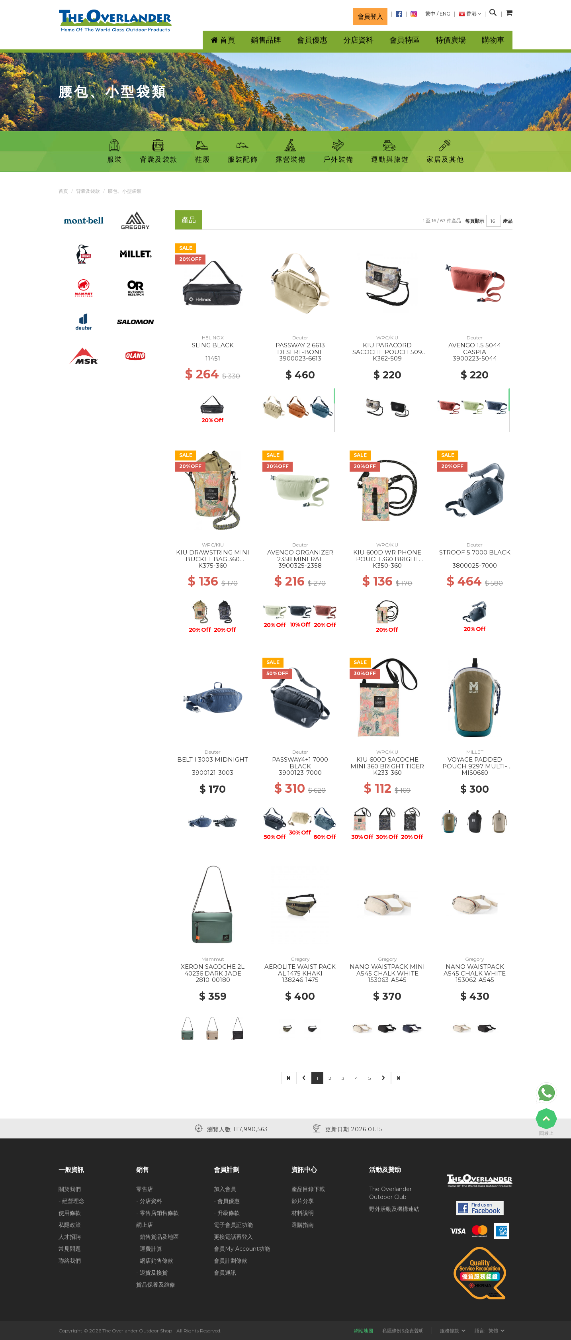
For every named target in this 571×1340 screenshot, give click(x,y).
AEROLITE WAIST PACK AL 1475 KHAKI (300, 970)
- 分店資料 (149, 1201)
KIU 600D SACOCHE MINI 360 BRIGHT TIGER (387, 763)
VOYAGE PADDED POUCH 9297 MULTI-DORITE (474, 766)
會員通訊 (225, 1272)
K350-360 (387, 565)
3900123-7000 (300, 772)
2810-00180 (213, 979)
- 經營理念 (71, 1201)
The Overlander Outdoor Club (390, 1193)
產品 (507, 221)
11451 (212, 358)
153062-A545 (475, 979)
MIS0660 (474, 772)
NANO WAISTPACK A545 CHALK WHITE (475, 970)
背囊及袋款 (88, 191)
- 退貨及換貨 (152, 1272)
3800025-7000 (474, 565)
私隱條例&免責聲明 (403, 1331)
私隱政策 (70, 1224)
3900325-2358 (300, 565)
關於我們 (70, 1189)
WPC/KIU (387, 338)
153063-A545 (387, 979)
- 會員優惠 (227, 1201)
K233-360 (387, 772)
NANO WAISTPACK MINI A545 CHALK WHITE (387, 970)
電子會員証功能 (233, 1224)
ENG (445, 14)
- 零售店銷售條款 (157, 1213)
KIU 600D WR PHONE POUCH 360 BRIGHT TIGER (387, 559)
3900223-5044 (475, 358)
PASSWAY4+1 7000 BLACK (300, 763)
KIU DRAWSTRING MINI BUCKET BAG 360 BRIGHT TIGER (212, 559)
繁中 (430, 14)
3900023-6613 (300, 358)
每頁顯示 (474, 221)
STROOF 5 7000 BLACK (474, 552)
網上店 (144, 1224)
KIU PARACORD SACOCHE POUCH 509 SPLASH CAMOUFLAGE (387, 351)
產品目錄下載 (308, 1189)
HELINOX (213, 338)
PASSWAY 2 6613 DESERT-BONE (300, 348)
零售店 (144, 1189)
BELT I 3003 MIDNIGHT (212, 759)
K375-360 (212, 565)
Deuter (300, 338)
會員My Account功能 (242, 1248)
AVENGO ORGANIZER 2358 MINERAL (300, 556)
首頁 (63, 191)
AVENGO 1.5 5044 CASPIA (474, 348)
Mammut (212, 959)
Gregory (300, 959)
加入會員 (225, 1189)
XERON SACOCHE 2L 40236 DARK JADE (212, 970)
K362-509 (387, 358)
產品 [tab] (189, 219)
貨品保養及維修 (155, 1284)
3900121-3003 (212, 772)
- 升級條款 (227, 1213)
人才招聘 (70, 1236)
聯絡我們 (70, 1260)
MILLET (474, 752)
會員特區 (404, 40)
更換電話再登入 (233, 1236)
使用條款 (70, 1213)
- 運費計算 (149, 1248)
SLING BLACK (213, 345)
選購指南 (302, 1224)
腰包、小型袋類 (124, 191)
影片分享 (302, 1201)
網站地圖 (363, 1331)
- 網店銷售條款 (154, 1260)
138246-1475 (300, 979)
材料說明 (302, 1213)
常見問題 (70, 1248)
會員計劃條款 (230, 1260)
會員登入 (370, 16)
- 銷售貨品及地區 (157, 1236)
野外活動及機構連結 (394, 1209)
